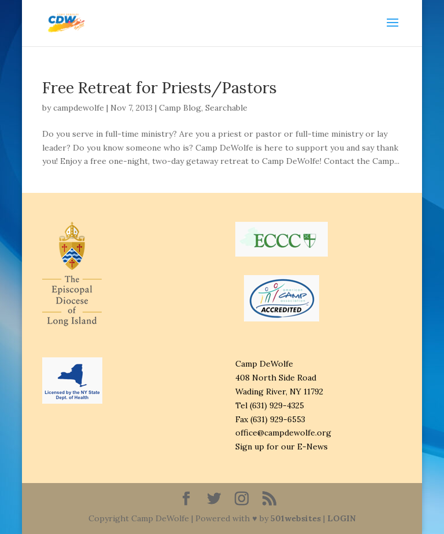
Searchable (226, 108)
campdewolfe (78, 108)
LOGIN (341, 518)
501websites (296, 518)
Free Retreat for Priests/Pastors (159, 87)
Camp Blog (180, 108)
